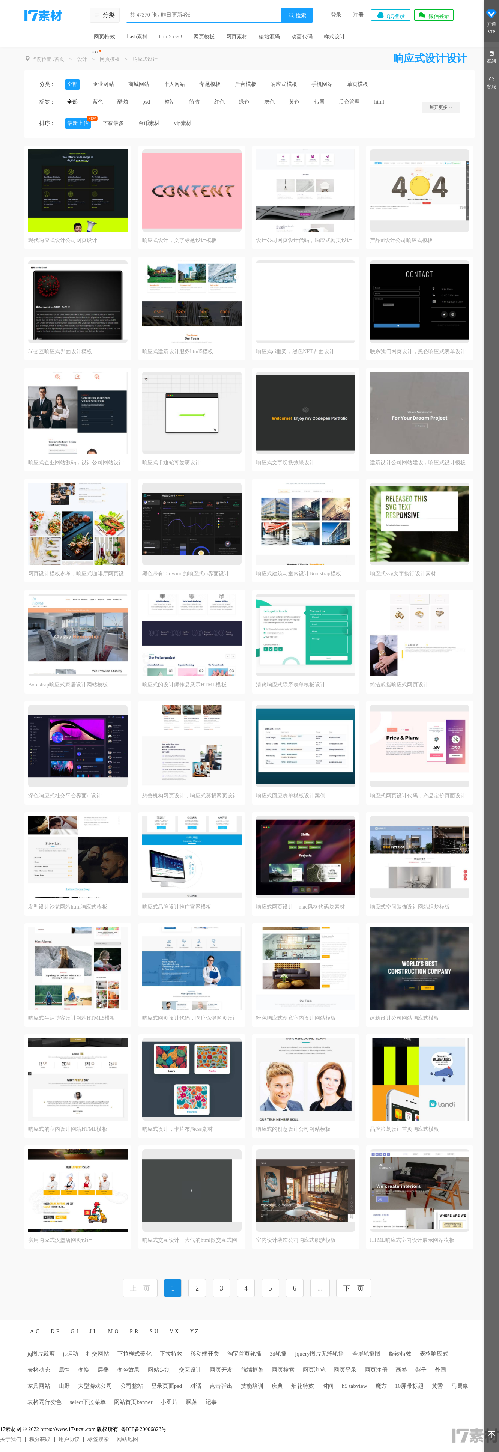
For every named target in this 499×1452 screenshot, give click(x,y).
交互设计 (190, 1370)
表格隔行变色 (44, 1402)
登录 (336, 15)
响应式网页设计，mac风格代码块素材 (300, 907)
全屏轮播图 (366, 1354)
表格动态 (38, 1370)
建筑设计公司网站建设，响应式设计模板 (418, 462)
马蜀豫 (460, 1386)
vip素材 (182, 123)
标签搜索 (98, 1439)
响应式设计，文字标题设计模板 (179, 240)
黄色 (294, 102)
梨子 (421, 1370)
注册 (358, 15)
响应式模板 (284, 84)
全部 (72, 84)
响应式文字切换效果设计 (285, 462)
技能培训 (252, 1386)
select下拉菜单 (88, 1402)
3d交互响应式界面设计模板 (60, 351)
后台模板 (245, 84)
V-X (174, 1331)
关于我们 (10, 1439)
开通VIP (491, 22)
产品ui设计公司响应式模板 (401, 240)
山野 (64, 1386)
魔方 (381, 1386)
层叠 (103, 1370)
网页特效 (104, 36)
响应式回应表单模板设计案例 (290, 796)
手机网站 (322, 84)
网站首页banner (133, 1402)
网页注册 (376, 1370)
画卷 (401, 1370)
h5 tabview (354, 1386)
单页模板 (357, 84)
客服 (491, 82)
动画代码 (302, 36)
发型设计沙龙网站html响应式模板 (67, 907)
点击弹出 (221, 1386)
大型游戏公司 (95, 1386)
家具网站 (38, 1386)
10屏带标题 (409, 1386)
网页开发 (221, 1370)
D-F (55, 1331)
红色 (219, 102)
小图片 (169, 1402)
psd (146, 102)
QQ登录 (390, 15)
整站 (169, 102)
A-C (34, 1331)
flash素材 (137, 36)
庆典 (277, 1386)
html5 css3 (170, 36)
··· (95, 51)
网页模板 (204, 36)
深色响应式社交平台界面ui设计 (65, 796)
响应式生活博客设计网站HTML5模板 (71, 1018)
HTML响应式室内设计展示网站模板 (412, 1240)
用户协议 (69, 1439)
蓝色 (98, 102)
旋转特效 (400, 1354)
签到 (491, 56)
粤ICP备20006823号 (144, 1429)
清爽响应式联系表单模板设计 (290, 685)
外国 (440, 1370)
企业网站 (103, 84)
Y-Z (194, 1331)
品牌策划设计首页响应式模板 (404, 1129)
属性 (64, 1370)
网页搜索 (283, 1370)
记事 (211, 1402)
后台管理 (349, 102)
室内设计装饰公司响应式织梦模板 (296, 1240)
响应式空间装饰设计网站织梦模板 (410, 907)
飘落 (191, 1402)
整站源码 (269, 36)
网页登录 (345, 1370)
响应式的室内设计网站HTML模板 (67, 1129)
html (379, 102)
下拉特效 (171, 1354)
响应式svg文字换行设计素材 (403, 573)
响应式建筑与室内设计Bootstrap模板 (298, 573)
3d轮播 (278, 1354)
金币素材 (149, 123)
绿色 (244, 102)
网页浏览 (314, 1370)
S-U (154, 1331)
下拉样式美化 (134, 1354)
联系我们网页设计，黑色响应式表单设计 (418, 351)
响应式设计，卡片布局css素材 (177, 1129)
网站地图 (127, 1439)
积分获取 (40, 1439)
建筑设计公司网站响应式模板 (404, 1018)
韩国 (319, 102)
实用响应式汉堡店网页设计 (60, 1240)
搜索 (297, 15)
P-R (134, 1331)
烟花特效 (302, 1386)
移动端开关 (205, 1354)
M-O (113, 1331)
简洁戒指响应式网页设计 (399, 685)
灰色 (269, 102)
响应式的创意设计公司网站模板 (293, 1129)
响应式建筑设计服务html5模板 (177, 351)
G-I (74, 1331)
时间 (328, 1386)
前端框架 (252, 1370)
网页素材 (237, 36)
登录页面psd (166, 1386)
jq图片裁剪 (41, 1354)
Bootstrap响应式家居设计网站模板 (68, 685)
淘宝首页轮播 (244, 1354)
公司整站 (131, 1386)
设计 (82, 59)
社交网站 (97, 1354)
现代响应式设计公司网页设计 (63, 240)
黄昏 (437, 1386)
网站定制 (159, 1370)
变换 (83, 1370)
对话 (195, 1386)
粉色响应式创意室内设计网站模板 (296, 1018)
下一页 (353, 1288)
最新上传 (78, 123)
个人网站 (174, 84)
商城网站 (139, 84)
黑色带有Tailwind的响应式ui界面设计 (186, 573)
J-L (93, 1331)
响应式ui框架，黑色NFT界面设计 (295, 351)
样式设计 (334, 36)
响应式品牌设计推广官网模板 (177, 907)
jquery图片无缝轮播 (319, 1354)
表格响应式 (434, 1354)
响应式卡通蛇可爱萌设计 (171, 462)
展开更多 (441, 107)
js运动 (70, 1354)
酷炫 (122, 102)
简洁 (194, 102)
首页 (59, 59)
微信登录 (433, 15)
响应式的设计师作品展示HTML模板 (184, 685)
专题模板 (210, 84)
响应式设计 (145, 59)
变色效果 (128, 1370)
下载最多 (113, 123)
